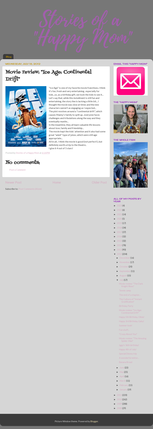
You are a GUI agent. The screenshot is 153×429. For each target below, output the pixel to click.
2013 (119, 249)
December (125, 258)
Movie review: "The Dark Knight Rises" (131, 285)
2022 (119, 210)
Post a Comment (17, 170)
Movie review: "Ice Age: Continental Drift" (130, 311)
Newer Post (13, 182)
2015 (119, 241)
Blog (8, 56)
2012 (119, 254)
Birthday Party (126, 306)
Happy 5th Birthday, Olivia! (131, 317)
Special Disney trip (128, 353)
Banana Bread (125, 362)
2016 (119, 236)
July (122, 280)
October (124, 266)
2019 (119, 223)
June (122, 367)
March (123, 380)
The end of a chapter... (130, 295)
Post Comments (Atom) (30, 189)
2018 (119, 227)
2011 (119, 395)
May (122, 372)
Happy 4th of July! (127, 349)
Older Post (99, 182)
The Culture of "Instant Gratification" (130, 300)
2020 (119, 218)
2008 (119, 408)
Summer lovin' (125, 325)
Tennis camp (125, 290)
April (122, 376)
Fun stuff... (124, 330)
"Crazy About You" (128, 334)
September (125, 271)
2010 (119, 399)
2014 (119, 245)
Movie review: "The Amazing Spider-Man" (132, 339)
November (125, 262)
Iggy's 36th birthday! (129, 345)
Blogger (94, 421)
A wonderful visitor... (129, 358)
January (124, 389)
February (124, 385)
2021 (119, 214)
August (123, 275)
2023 (119, 205)
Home (57, 182)
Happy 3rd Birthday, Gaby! (131, 321)
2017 (119, 232)
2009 (119, 403)
